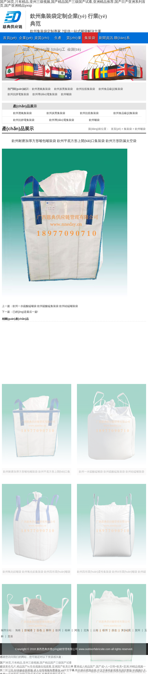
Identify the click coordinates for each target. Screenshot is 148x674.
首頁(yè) (10, 38)
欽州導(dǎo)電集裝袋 (44, 94)
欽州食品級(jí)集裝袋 (111, 88)
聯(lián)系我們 (122, 39)
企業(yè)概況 (26, 39)
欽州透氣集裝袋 (41, 88)
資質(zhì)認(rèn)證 (42, 39)
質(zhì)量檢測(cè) (74, 39)
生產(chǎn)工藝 (58, 39)
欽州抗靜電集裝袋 (18, 94)
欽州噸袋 (66, 94)
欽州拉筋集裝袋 (85, 88)
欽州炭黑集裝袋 (63, 88)
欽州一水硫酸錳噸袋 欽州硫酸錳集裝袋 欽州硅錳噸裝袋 (45, 306)
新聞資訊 (106, 38)
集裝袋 (90, 38)
